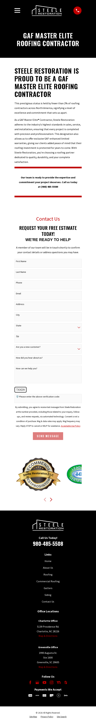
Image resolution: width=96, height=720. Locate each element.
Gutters (48, 588)
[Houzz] (66, 682)
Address (20, 304)
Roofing (48, 574)
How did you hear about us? (29, 357)
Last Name (21, 272)
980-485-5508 (48, 543)
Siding (48, 594)
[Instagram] (51, 682)
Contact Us (48, 601)
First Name (21, 261)
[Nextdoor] (58, 682)
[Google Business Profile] (37, 682)
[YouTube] (44, 682)
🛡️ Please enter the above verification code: (38, 396)
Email (18, 293)
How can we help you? (26, 368)
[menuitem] (33, 717)
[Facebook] (30, 682)
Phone (19, 282)
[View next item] (51, 499)
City (18, 315)
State (18, 325)
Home (48, 561)
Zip (17, 336)
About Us (48, 567)
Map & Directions (48, 635)
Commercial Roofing (48, 581)
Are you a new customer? (28, 347)
